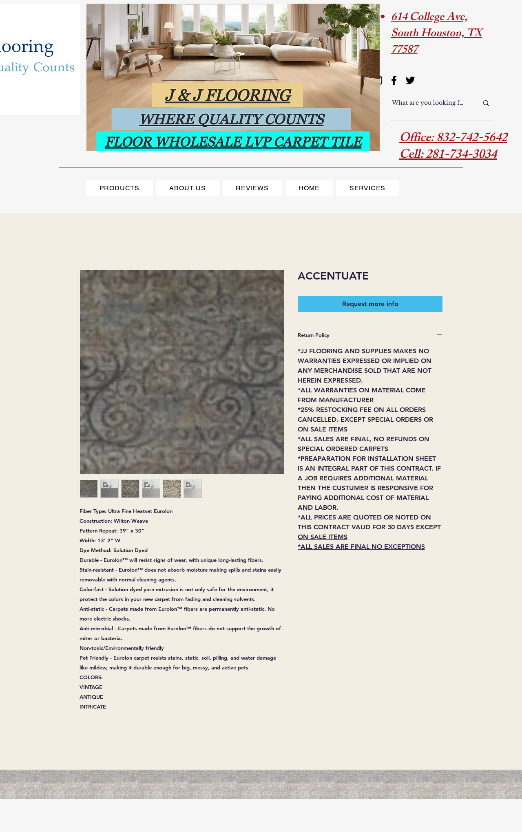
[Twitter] (410, 80)
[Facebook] (394, 80)
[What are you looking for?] (429, 103)
